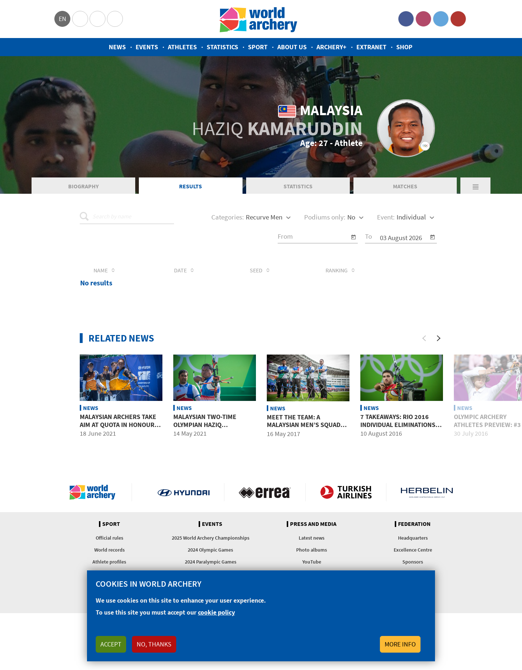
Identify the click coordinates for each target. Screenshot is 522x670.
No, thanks (154, 644)
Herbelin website (427, 492)
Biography (83, 186)
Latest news (311, 538)
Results (190, 186)
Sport (258, 47)
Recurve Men (264, 217)
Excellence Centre (413, 550)
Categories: (227, 217)
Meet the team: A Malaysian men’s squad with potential (303, 425)
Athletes (182, 47)
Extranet (371, 47)
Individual (411, 217)
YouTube (458, 19)
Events (147, 47)
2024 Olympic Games (210, 550)
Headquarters (413, 538)
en (62, 18)
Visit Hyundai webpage (184, 492)
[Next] (438, 338)
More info (400, 644)
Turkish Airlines (346, 492)
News (117, 47)
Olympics (80, 19)
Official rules (109, 538)
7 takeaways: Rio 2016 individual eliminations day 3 (397, 424)
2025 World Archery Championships (210, 538)
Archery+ (331, 47)
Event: (386, 217)
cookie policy (216, 612)
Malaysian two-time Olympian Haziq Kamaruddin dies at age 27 (210, 428)
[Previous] (424, 338)
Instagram (423, 19)
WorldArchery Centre (115, 19)
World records (109, 550)
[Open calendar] (353, 237)
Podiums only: (324, 217)
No (351, 217)
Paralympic (97, 19)
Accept (110, 644)
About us (292, 47)
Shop (404, 47)
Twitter (441, 19)
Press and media (313, 524)
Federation (414, 524)
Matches (405, 186)
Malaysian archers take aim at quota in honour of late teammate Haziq (118, 424)
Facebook (406, 19)
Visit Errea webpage (265, 492)
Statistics (222, 47)
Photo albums (311, 550)
